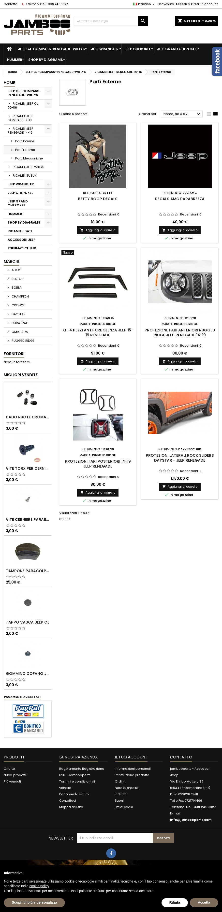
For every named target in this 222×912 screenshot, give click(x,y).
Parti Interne (24, 141)
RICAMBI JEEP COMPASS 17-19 (20, 118)
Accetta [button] (204, 902)
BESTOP (17, 278)
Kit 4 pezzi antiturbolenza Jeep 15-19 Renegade (97, 333)
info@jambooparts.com (191, 819)
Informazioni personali (133, 768)
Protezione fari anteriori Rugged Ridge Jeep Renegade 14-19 (180, 333)
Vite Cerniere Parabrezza (28, 519)
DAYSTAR (18, 314)
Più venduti (12, 781)
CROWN (17, 305)
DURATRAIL (19, 323)
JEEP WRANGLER (104, 48)
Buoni (119, 800)
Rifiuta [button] (174, 902)
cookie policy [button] (39, 886)
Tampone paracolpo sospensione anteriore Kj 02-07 (28, 571)
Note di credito (126, 787)
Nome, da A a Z (182, 114)
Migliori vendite (21, 375)
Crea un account (204, 4)
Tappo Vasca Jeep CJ (27, 622)
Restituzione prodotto (132, 775)
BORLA (16, 287)
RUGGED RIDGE (22, 340)
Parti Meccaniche (29, 158)
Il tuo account (131, 757)
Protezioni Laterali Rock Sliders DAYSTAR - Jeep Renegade (180, 458)
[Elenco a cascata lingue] (144, 4)
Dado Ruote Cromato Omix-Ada (28, 417)
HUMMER (14, 59)
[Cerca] (111, 21)
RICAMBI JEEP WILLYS (28, 167)
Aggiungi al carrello (97, 230)
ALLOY (16, 270)
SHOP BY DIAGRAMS (45, 59)
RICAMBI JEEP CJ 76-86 (23, 105)
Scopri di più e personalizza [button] (34, 902)
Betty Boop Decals (98, 198)
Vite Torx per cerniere (28, 468)
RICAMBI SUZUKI (25, 175)
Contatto (10, 4)
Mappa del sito (71, 807)
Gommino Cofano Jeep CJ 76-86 (28, 673)
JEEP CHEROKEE (138, 48)
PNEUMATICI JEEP (22, 248)
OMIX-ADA (19, 331)
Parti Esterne (25, 149)
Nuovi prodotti (15, 775)
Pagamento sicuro (74, 794)
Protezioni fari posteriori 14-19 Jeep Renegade (98, 464)
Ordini (119, 781)
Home (9, 83)
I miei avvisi (124, 807)
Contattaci (67, 800)
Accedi (181, 4)
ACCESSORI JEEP (21, 239)
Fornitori (14, 353)
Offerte (9, 768)
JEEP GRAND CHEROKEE (176, 48)
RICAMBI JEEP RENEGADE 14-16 (20, 130)
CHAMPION (20, 296)
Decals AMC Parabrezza (180, 198)
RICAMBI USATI (20, 231)
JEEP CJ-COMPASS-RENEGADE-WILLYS (51, 48)
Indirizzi (121, 794)
